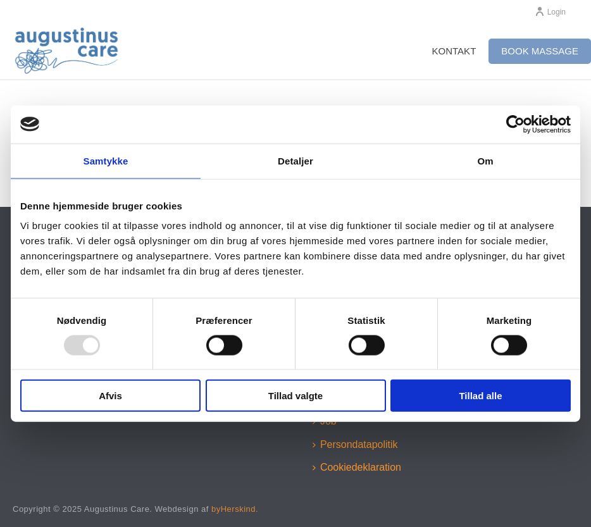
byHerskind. (234, 509)
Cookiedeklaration (357, 467)
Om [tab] (485, 160)
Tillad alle (480, 395)
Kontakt (454, 51)
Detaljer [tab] (295, 160)
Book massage (539, 51)
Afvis (110, 395)
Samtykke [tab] (106, 160)
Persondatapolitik (355, 444)
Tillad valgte (295, 395)
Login (550, 12)
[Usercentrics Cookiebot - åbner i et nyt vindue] (515, 124)
